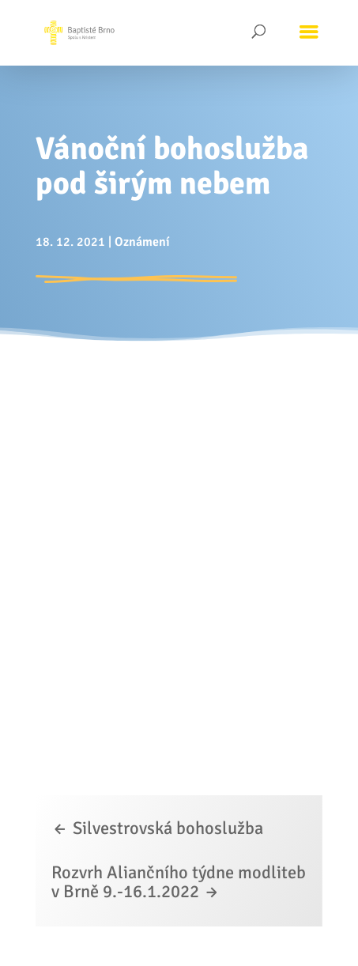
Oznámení (142, 242)
